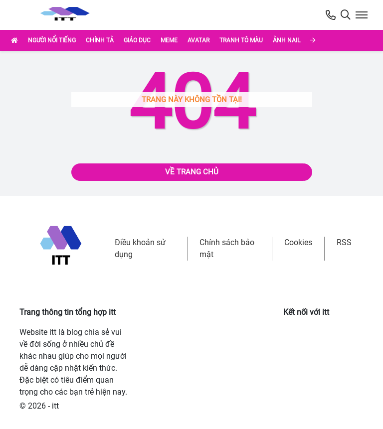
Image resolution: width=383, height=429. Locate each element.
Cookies (298, 242)
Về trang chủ (191, 171)
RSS (344, 242)
